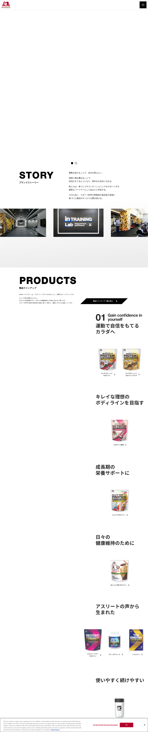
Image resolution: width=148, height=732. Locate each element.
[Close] (144, 725)
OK (126, 725)
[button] (72, 18)
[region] (74, 725)
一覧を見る (73, 634)
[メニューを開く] (143, 4)
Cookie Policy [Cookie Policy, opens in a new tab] (55, 730)
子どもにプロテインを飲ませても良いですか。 (92, 620)
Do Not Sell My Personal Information (105, 725)
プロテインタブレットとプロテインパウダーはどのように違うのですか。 (43, 620)
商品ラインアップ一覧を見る (104, 156)
